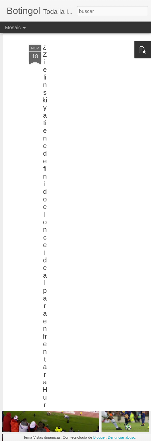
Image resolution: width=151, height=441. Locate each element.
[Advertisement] (94, 74)
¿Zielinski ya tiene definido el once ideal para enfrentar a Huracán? (44, 233)
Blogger (99, 437)
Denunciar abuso (121, 437)
